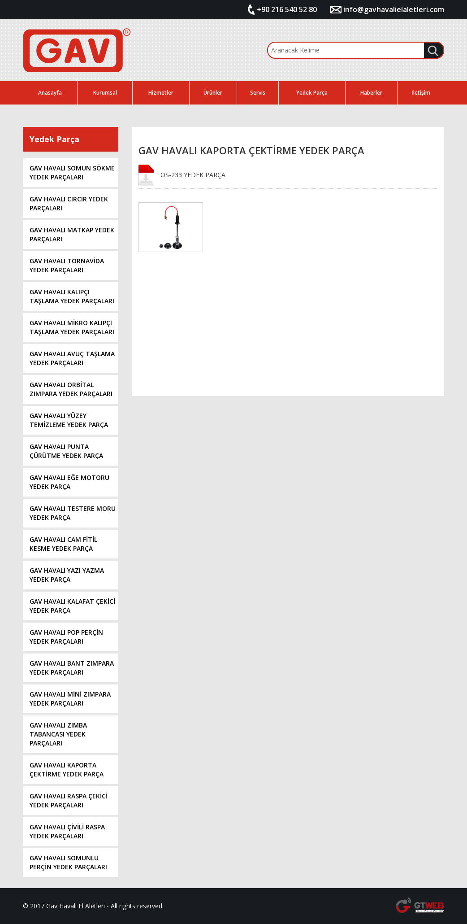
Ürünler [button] (212, 92)
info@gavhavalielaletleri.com (393, 9)
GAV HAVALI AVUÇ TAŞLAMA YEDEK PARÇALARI (72, 358)
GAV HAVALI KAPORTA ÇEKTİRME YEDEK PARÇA (67, 769)
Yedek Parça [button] (312, 92)
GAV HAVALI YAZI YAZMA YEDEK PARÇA (67, 575)
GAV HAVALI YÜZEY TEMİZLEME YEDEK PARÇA (69, 420)
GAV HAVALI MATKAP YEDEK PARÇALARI (72, 234)
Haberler (371, 92)
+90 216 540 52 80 (287, 9)
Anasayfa (50, 92)
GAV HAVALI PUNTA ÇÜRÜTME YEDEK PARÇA (66, 451)
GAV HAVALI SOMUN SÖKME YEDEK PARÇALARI (72, 172)
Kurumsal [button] (105, 92)
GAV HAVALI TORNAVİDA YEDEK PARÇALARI (67, 265)
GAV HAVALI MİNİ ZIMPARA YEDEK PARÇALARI (70, 698)
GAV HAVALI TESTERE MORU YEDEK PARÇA (73, 513)
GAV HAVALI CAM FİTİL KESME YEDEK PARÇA (63, 544)
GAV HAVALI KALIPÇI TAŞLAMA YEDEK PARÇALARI (72, 296)
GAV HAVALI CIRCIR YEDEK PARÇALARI (69, 203)
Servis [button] (257, 92)
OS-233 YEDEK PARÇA (192, 174)
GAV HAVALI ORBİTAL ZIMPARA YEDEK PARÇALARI (71, 389)
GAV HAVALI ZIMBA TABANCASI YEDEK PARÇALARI (58, 734)
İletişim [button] (420, 92)
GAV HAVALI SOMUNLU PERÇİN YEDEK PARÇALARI (68, 862)
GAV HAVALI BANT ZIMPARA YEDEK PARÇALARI (72, 667)
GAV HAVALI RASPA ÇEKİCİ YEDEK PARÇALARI (69, 800)
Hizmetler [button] (160, 92)
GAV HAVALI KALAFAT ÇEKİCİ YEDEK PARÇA (72, 606)
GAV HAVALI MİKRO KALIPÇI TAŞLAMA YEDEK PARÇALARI (72, 327)
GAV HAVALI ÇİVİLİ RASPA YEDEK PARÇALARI (67, 831)
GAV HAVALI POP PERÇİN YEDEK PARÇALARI (66, 636)
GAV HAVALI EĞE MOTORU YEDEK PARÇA (69, 482)
